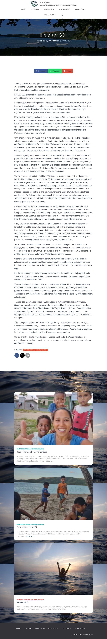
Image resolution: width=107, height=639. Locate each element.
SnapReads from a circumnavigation (35, 350)
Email (67, 71)
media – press (50, 15)
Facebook (41, 71)
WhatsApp (54, 71)
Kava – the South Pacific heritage (32, 452)
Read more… (31, 536)
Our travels (80, 9)
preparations (64, 9)
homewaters (49, 9)
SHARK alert (22, 602)
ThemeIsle (89, 634)
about (23, 9)
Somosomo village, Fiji (27, 527)
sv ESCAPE (35, 9)
